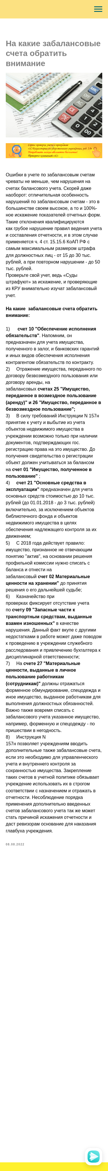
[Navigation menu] (98, 9)
